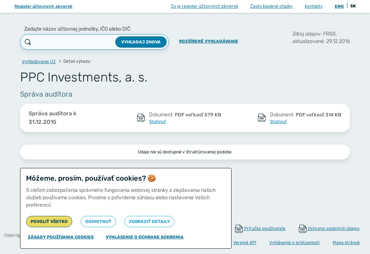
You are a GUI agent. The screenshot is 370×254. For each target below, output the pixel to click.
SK (353, 6)
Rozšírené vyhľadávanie (208, 41)
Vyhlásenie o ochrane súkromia (145, 237)
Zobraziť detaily (149, 221)
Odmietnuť (98, 221)
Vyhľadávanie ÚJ (39, 61)
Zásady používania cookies (61, 237)
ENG (339, 6)
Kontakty (314, 6)
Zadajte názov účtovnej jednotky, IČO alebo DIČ (77, 29)
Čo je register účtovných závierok (204, 6)
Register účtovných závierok (43, 6)
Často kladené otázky (271, 6)
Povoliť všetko (49, 221)
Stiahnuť (157, 121)
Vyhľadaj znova (141, 42)
